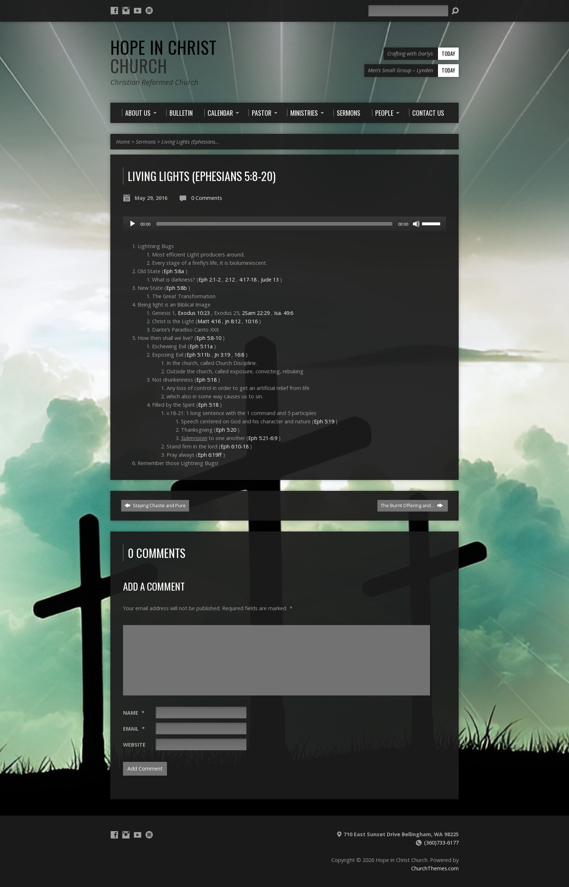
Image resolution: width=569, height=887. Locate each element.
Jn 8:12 (233, 321)
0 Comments (206, 197)
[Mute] (416, 223)
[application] (284, 224)
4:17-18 (248, 279)
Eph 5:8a (174, 271)
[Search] (408, 10)
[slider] (274, 224)
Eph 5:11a (201, 346)
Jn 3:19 (222, 354)
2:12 (230, 279)
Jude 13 (270, 279)
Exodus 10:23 (194, 312)
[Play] (132, 223)
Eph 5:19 (324, 421)
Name (133, 712)
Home (123, 141)
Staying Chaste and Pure (155, 505)
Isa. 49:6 (283, 312)
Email (134, 728)
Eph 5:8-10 (208, 337)
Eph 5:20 (226, 429)
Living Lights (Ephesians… (190, 141)
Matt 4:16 (209, 321)
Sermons (146, 141)
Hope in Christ (163, 56)
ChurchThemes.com (435, 868)
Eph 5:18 (206, 379)
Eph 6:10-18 (235, 446)
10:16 (251, 321)
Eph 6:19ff (210, 454)
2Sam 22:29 (256, 312)
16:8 (239, 354)
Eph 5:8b (176, 287)
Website (134, 744)
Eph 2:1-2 (209, 279)
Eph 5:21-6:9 (262, 438)
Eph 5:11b (198, 354)
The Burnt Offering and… (412, 505)
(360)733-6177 (441, 842)
